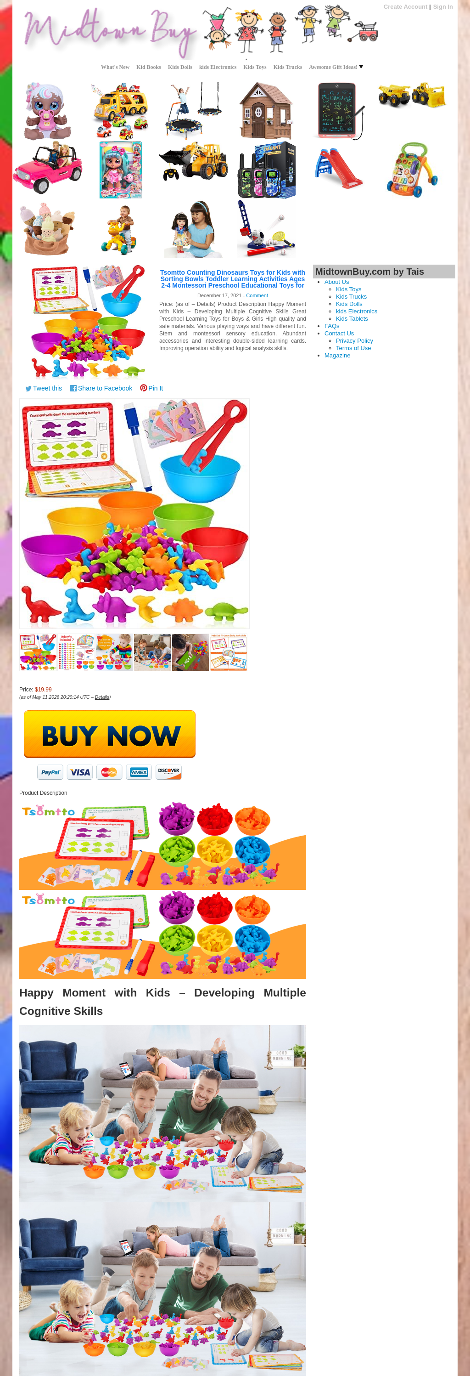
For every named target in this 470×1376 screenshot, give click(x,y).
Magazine (337, 355)
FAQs (332, 326)
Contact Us (339, 333)
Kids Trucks (288, 67)
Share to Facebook (105, 388)
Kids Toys (254, 67)
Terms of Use (353, 348)
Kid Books (148, 67)
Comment (257, 295)
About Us (337, 281)
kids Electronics (217, 67)
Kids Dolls (180, 67)
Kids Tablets (352, 318)
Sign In (443, 6)
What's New (115, 67)
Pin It (155, 388)
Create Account (406, 6)
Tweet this (47, 388)
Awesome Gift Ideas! (336, 67)
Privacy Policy (354, 340)
